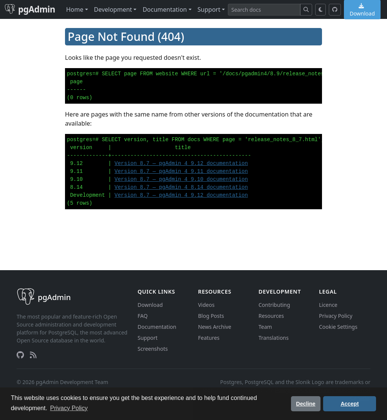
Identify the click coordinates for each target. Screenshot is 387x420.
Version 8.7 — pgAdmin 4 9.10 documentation (181, 179)
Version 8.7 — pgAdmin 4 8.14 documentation (181, 187)
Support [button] (209, 9)
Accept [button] (350, 404)
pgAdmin (30, 9)
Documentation (157, 326)
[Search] (264, 10)
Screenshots (153, 348)
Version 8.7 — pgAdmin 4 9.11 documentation (181, 171)
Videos (206, 304)
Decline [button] (305, 404)
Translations (274, 337)
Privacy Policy (335, 315)
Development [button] (113, 9)
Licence (328, 304)
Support (148, 337)
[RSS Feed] (33, 354)
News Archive (214, 326)
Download (150, 304)
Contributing (274, 304)
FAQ (143, 315)
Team (265, 326)
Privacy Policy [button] (69, 408)
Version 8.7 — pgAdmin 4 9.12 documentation (181, 163)
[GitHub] (335, 10)
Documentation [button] (164, 9)
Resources (271, 315)
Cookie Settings (338, 326)
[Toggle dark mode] (320, 10)
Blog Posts (211, 315)
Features (209, 337)
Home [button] (75, 9)
